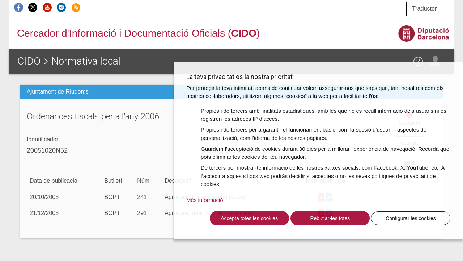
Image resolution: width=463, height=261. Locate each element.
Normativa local (85, 61)
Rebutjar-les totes (330, 218)
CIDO (29, 61)
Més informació (204, 200)
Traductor (424, 8)
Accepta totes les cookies (249, 218)
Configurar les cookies (411, 218)
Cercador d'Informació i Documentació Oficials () (138, 33)
